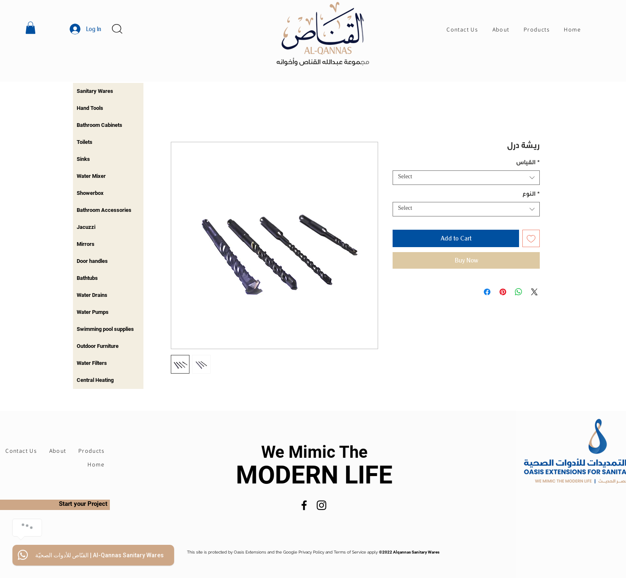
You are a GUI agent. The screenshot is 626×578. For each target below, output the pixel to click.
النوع (531, 195)
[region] (108, 91)
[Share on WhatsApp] (519, 292)
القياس (528, 163)
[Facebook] (304, 505)
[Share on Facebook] (487, 292)
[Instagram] (321, 505)
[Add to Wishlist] (531, 238)
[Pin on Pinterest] (503, 292)
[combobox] (466, 177)
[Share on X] (534, 292)
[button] (30, 28)
